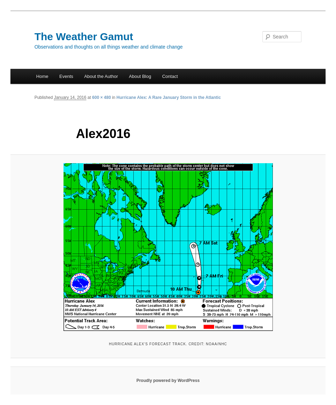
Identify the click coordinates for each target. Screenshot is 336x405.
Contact (170, 76)
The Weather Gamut (84, 36)
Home (42, 76)
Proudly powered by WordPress (168, 380)
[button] (168, 247)
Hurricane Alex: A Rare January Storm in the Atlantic (169, 97)
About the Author (101, 76)
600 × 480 (101, 97)
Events (66, 76)
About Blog (140, 76)
